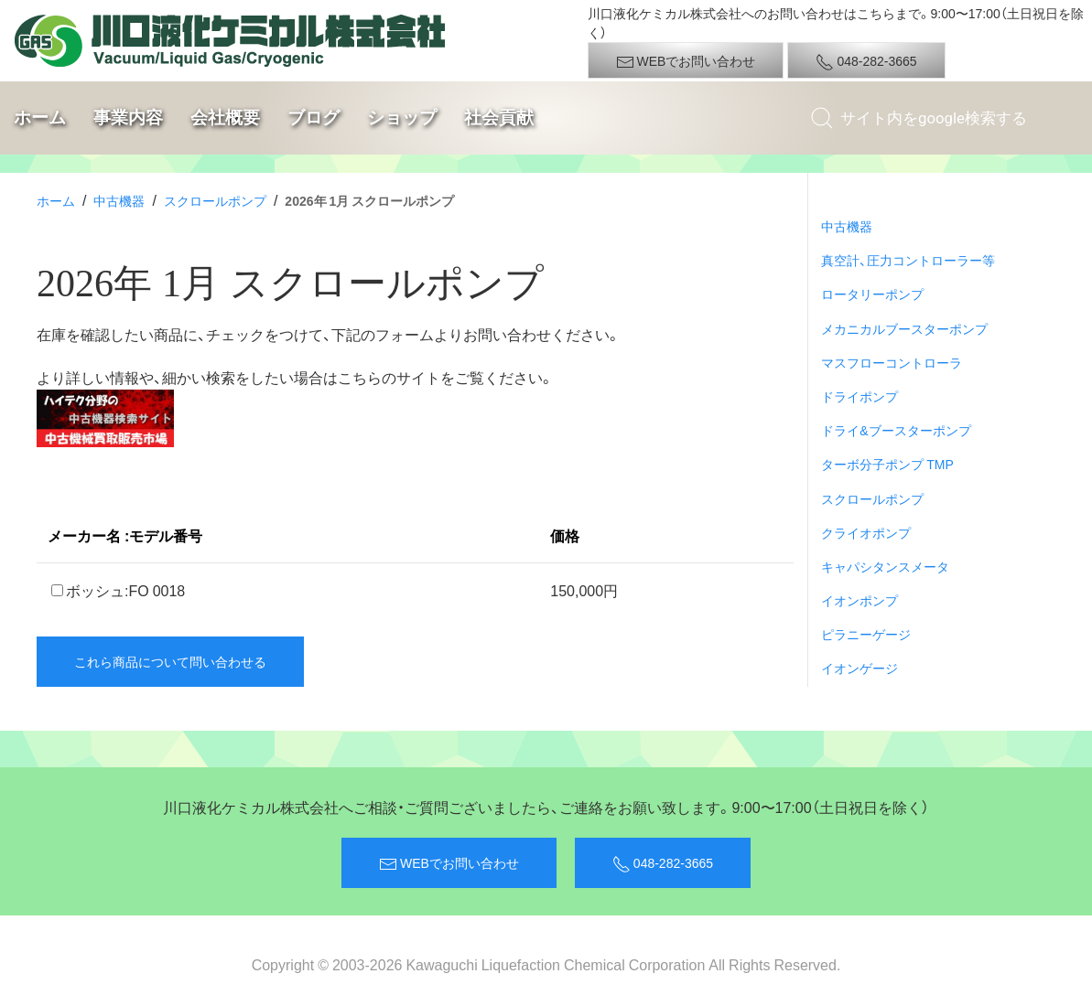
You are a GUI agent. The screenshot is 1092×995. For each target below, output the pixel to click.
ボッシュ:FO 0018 (118, 590)
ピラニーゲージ (866, 634)
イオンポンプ (859, 600)
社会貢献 (499, 117)
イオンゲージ (859, 667)
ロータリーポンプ (872, 293)
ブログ (313, 117)
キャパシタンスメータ (885, 566)
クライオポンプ (866, 532)
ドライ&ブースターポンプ (895, 430)
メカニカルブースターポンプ (904, 328)
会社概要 (225, 117)
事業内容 (128, 117)
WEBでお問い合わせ (686, 61)
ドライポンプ (859, 396)
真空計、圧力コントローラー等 (908, 260)
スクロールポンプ (215, 200)
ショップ (402, 117)
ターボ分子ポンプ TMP (887, 464)
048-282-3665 (866, 61)
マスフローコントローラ (891, 362)
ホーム (40, 117)
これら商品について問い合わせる (170, 661)
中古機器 (119, 200)
